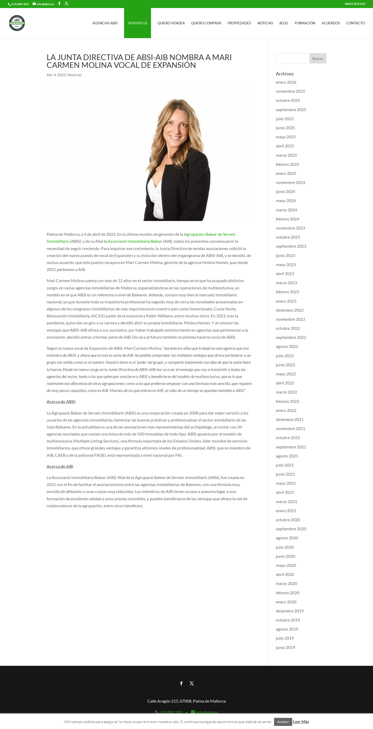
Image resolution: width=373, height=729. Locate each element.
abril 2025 (285, 145)
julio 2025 (285, 118)
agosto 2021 (287, 455)
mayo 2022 (286, 373)
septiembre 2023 (291, 246)
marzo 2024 (286, 209)
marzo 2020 (286, 583)
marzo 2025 (286, 155)
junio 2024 (285, 191)
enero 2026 (286, 82)
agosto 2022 (287, 346)
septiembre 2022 (291, 337)
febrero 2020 (287, 592)
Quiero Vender (171, 23)
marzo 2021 (286, 501)
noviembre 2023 (290, 227)
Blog (283, 23)
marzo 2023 (286, 282)
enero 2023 (286, 300)
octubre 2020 (288, 519)
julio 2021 (285, 464)
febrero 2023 (287, 291)
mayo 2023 (286, 264)
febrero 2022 (287, 401)
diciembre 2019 (290, 610)
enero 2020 (286, 601)
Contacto (355, 23)
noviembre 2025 (290, 91)
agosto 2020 (287, 537)
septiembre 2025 (291, 109)
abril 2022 (285, 382)
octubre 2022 (288, 328)
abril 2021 (285, 492)
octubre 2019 (288, 619)
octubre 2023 (288, 236)
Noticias (265, 23)
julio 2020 (285, 547)
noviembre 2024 (290, 182)
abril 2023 (285, 273)
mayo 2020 (286, 565)
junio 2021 (285, 473)
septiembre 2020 (291, 528)
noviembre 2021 (290, 428)
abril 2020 (285, 574)
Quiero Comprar (206, 23)
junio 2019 (285, 647)
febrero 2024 (287, 218)
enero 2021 (286, 510)
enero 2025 (286, 173)
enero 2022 (286, 410)
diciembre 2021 (290, 419)
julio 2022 (285, 355)
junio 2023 (285, 255)
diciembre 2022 (290, 310)
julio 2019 (285, 637)
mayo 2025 (286, 136)
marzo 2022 (286, 391)
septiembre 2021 (291, 446)
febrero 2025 (287, 164)
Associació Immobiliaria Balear (135, 241)
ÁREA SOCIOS (355, 4)
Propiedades (239, 23)
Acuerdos (331, 23)
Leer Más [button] (301, 721)
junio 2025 (285, 127)
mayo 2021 (286, 483)
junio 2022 (285, 364)
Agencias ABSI (105, 23)
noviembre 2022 (290, 319)
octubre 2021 (288, 437)
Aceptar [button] (283, 722)
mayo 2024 (286, 200)
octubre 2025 (288, 100)
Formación (305, 23)
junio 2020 (285, 556)
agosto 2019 (287, 628)
